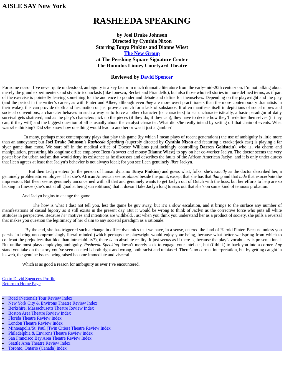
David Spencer (157, 77)
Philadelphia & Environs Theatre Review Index (50, 333)
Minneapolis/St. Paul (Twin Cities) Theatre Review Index (59, 328)
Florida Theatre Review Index (35, 318)
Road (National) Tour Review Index (40, 298)
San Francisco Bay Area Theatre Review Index (50, 338)
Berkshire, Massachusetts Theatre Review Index (51, 308)
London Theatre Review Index (35, 323)
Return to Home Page (21, 283)
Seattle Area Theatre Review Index (39, 343)
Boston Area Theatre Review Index (39, 313)
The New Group (142, 53)
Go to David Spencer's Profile (28, 278)
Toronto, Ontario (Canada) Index (37, 348)
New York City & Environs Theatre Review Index (52, 303)
